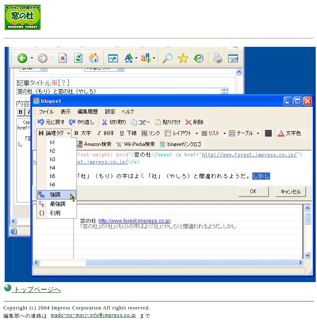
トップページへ (32, 289)
